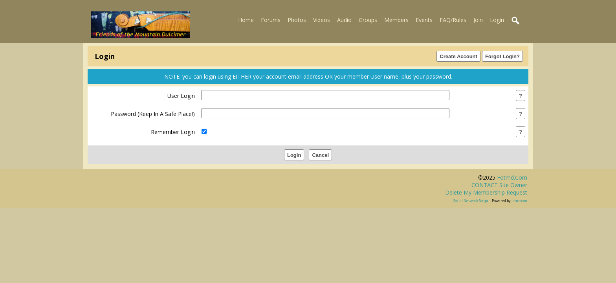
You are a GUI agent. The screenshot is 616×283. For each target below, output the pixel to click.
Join (478, 20)
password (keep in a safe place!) (153, 114)
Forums (270, 20)
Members (396, 20)
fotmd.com (512, 177)
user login (181, 95)
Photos (297, 20)
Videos (321, 20)
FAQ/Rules (453, 20)
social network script (470, 200)
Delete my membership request (486, 192)
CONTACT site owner (499, 185)
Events (424, 20)
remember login (173, 132)
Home (246, 20)
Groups (368, 20)
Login (497, 20)
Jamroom (519, 200)
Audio (344, 20)
